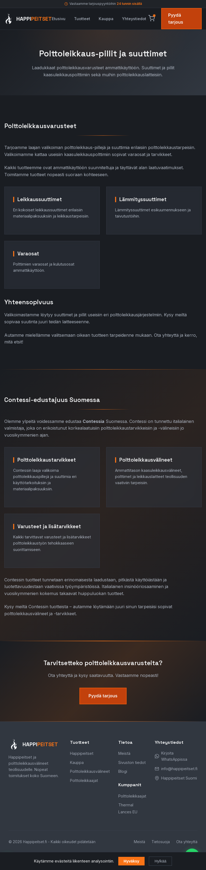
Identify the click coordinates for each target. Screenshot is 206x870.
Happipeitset (81, 753)
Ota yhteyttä (186, 842)
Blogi (122, 771)
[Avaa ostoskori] (151, 18)
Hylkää (160, 861)
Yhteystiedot (134, 18)
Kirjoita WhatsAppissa (174, 756)
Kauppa (106, 18)
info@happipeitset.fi (179, 768)
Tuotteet (82, 18)
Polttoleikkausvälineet (90, 771)
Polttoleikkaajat (84, 780)
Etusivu (58, 18)
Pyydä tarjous (175, 18)
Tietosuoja (161, 842)
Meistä (124, 753)
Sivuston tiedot (132, 762)
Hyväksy (131, 861)
